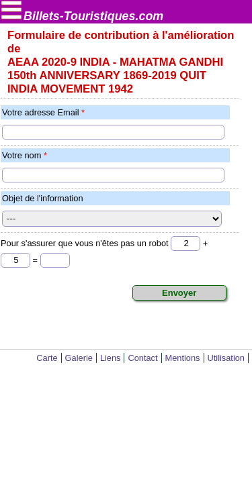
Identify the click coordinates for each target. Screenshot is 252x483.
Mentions (182, 358)
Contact (142, 358)
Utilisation (226, 358)
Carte (46, 358)
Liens (110, 358)
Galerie (79, 358)
